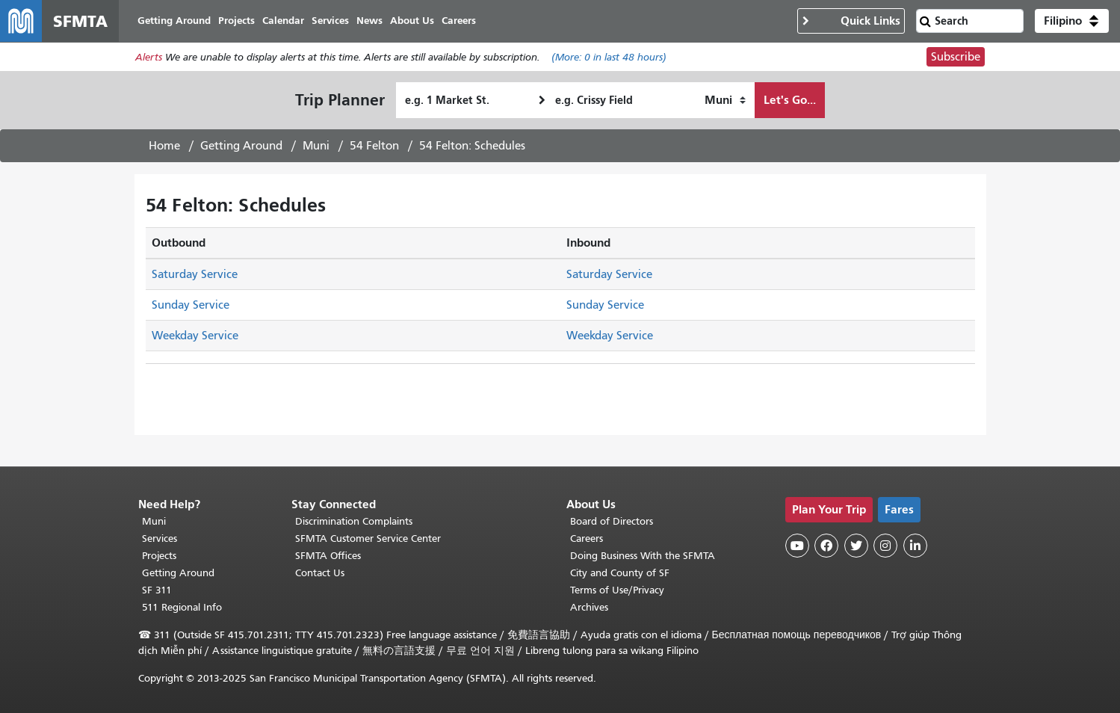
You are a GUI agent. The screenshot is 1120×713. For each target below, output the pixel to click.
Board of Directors (611, 521)
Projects (159, 555)
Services (159, 538)
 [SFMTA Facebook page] (826, 546)
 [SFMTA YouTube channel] (797, 546)
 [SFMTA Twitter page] (856, 546)
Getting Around (241, 145)
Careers (586, 538)
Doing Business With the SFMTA (642, 555)
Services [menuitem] (330, 20)
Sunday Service (190, 305)
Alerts (148, 57)
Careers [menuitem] (459, 20)
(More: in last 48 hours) (608, 57)
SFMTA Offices (328, 555)
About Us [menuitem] (412, 20)
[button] (1072, 21)
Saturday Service (195, 274)
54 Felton (374, 145)
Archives (589, 607)
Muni (316, 145)
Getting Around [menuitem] (174, 20)
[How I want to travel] (725, 100)
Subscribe (955, 57)
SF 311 (157, 590)
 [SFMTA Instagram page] (885, 546)
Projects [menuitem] (236, 20)
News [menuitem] (369, 20)
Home (164, 145)
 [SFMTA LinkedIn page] (915, 546)
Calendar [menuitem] (283, 20)
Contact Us (319, 573)
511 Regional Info (182, 607)
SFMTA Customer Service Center (368, 538)
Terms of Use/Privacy (617, 590)
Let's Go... (790, 100)
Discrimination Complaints (353, 521)
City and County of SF (619, 573)
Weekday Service (195, 335)
